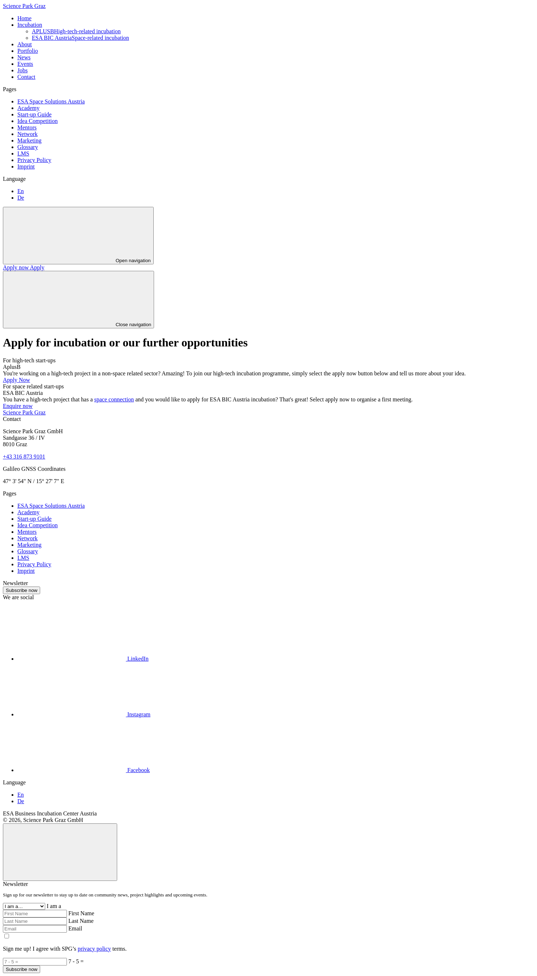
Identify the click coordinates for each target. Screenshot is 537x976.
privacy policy (94, 949)
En (20, 191)
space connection (114, 399)
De (20, 198)
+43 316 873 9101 (24, 456)
